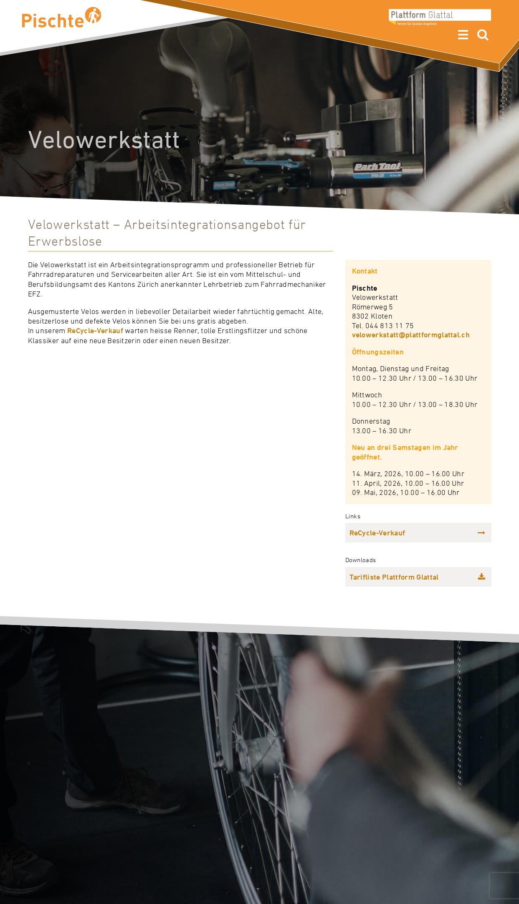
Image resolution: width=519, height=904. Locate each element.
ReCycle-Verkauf (95, 330)
